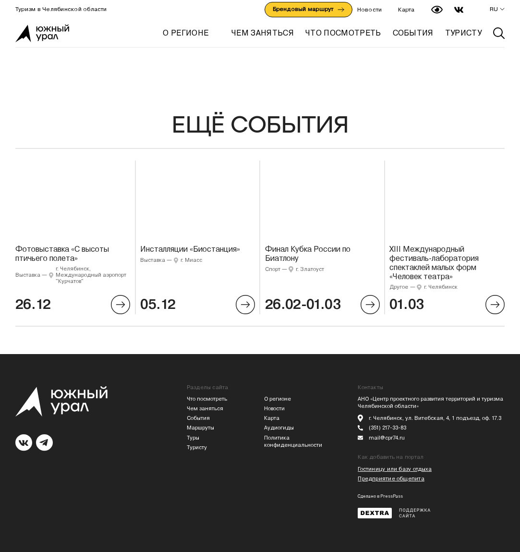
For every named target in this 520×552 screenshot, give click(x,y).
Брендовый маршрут (308, 9)
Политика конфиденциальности (293, 442)
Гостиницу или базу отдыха (395, 469)
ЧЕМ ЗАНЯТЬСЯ (262, 32)
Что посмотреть (207, 399)
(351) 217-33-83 (387, 428)
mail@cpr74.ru (387, 438)
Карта (406, 9)
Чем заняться (205, 408)
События (198, 418)
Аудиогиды (279, 428)
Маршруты (200, 428)
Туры (193, 438)
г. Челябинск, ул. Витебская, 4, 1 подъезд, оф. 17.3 (435, 418)
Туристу (197, 447)
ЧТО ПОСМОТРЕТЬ (343, 32)
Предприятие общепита (391, 479)
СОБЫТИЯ (413, 32)
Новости (369, 9)
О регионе (185, 32)
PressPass (391, 496)
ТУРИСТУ (463, 32)
